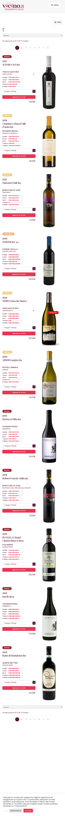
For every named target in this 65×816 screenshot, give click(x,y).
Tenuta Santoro (10, 72)
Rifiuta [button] (6, 811)
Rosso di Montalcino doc (14, 655)
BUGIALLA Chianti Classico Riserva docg (12, 539)
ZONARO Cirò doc (11, 64)
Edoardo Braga (10, 131)
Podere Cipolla (10, 249)
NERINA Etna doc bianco (14, 300)
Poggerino (7, 545)
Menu (56, 5)
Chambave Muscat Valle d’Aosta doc (14, 125)
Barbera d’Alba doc (11, 419)
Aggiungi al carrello (19, 97)
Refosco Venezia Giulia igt (15, 478)
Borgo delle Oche (11, 190)
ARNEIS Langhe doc (12, 360)
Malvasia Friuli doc (11, 182)
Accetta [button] (28, 811)
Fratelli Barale (10, 367)
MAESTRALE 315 (10, 241)
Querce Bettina (10, 663)
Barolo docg (8, 596)
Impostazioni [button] (16, 811)
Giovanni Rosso (10, 426)
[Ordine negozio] (32, 35)
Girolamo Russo (10, 308)
